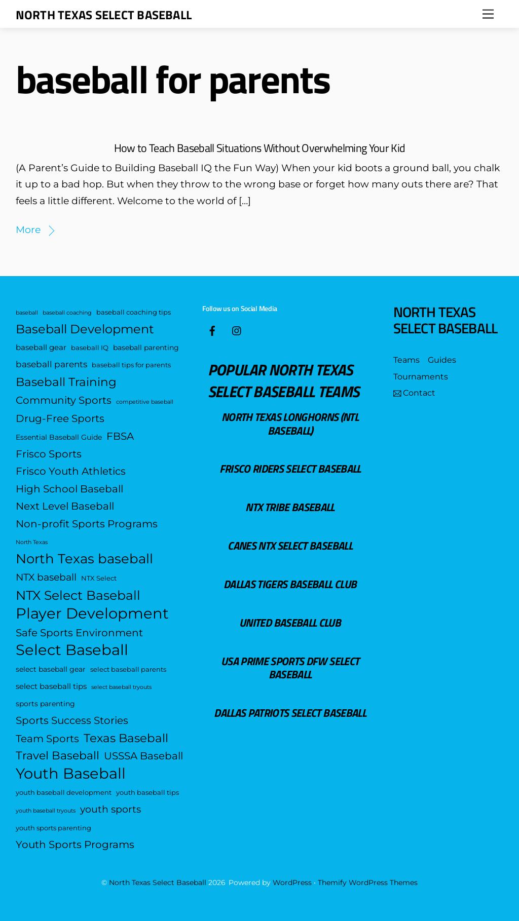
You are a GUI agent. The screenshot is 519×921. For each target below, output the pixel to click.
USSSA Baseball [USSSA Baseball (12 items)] (143, 755)
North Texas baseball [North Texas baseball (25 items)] (84, 559)
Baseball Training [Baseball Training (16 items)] (66, 382)
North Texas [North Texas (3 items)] (32, 542)
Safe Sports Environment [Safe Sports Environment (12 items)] (79, 632)
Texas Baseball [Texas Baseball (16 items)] (126, 738)
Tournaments (420, 376)
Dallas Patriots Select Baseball (290, 712)
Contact (414, 393)
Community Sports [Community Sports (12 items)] (64, 400)
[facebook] (212, 329)
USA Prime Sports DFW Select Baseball (290, 667)
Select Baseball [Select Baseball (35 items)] (72, 650)
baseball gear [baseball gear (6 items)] (41, 347)
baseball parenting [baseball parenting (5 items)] (146, 347)
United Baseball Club (290, 622)
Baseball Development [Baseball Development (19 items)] (85, 329)
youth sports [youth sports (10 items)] (110, 809)
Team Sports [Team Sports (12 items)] (47, 738)
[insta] (237, 329)
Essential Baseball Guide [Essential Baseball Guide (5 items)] (59, 437)
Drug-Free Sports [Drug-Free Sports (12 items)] (60, 418)
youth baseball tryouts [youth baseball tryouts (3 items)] (46, 811)
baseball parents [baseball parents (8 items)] (51, 364)
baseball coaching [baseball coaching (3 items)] (67, 313)
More (28, 229)
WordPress (292, 882)
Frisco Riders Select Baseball (290, 468)
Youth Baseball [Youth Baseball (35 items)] (71, 773)
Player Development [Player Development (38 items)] (92, 613)
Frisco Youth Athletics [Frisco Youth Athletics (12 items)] (71, 471)
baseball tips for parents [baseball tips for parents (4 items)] (131, 365)
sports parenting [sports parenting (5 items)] (45, 703)
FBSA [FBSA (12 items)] (120, 436)
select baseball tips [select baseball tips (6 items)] (51, 686)
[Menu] (488, 14)
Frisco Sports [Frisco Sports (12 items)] (49, 453)
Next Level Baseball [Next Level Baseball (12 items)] (65, 506)
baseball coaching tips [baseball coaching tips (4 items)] (133, 312)
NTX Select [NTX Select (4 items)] (99, 578)
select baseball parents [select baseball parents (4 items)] (128, 669)
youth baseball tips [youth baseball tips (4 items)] (147, 792)
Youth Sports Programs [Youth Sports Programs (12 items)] (75, 844)
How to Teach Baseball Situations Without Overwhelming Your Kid (259, 148)
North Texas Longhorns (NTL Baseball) (289, 423)
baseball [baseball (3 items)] (27, 313)
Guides (442, 360)
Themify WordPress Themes (368, 882)
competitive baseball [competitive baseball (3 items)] (144, 402)
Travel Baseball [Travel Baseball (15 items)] (57, 755)
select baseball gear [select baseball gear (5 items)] (51, 669)
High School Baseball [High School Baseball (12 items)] (69, 488)
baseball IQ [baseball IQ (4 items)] (89, 348)
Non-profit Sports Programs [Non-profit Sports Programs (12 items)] (87, 523)
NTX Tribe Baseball (289, 506)
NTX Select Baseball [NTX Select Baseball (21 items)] (78, 595)
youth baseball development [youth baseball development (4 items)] (64, 792)
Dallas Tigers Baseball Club (290, 583)
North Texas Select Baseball (157, 882)
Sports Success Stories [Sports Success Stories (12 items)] (72, 720)
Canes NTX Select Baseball (290, 545)
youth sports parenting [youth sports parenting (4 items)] (53, 828)
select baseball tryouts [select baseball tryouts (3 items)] (121, 687)
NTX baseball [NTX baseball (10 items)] (46, 577)
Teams (406, 360)
